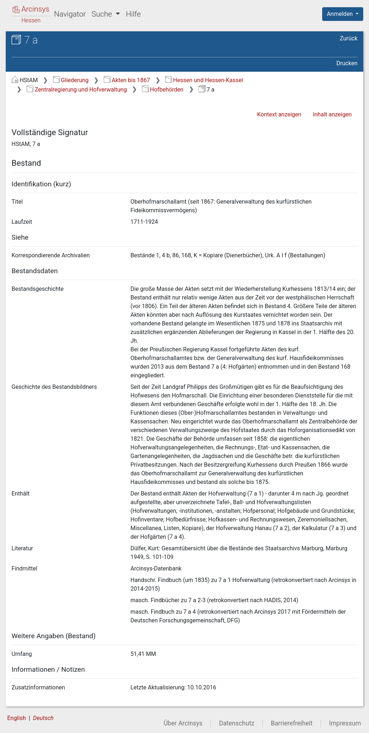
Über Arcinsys (183, 723)
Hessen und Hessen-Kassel (204, 80)
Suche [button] (103, 14)
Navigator (70, 14)
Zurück (348, 38)
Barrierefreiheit (292, 723)
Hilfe (133, 14)
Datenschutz (236, 723)
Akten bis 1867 (127, 80)
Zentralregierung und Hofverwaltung (77, 89)
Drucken (347, 63)
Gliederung (71, 80)
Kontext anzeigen (279, 114)
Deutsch (43, 718)
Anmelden (340, 13)
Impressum (345, 723)
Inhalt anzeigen (332, 114)
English (16, 718)
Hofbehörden (163, 89)
